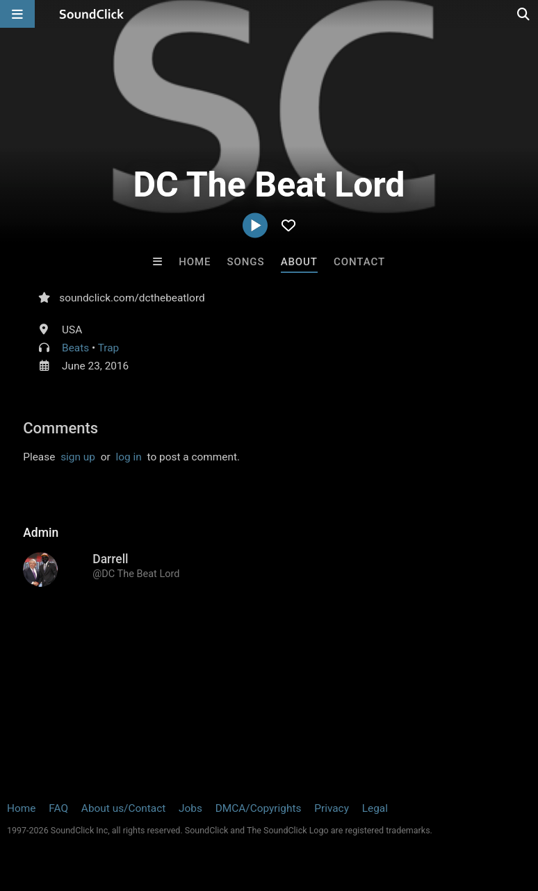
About (299, 262)
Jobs (190, 808)
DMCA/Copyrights (258, 808)
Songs (246, 262)
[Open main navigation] (17, 14)
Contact (359, 262)
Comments (60, 428)
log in (129, 457)
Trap (109, 348)
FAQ (58, 808)
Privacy (331, 808)
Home (195, 262)
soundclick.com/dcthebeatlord (131, 298)
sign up (77, 457)
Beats (75, 348)
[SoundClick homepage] (91, 14)
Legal (375, 808)
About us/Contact (123, 808)
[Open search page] (524, 14)
